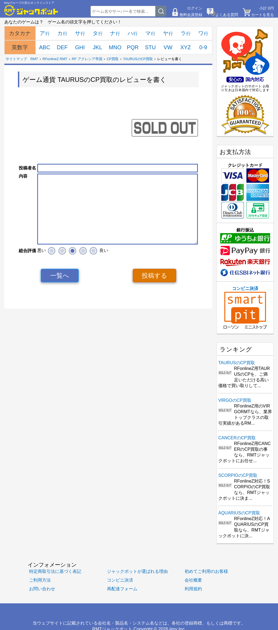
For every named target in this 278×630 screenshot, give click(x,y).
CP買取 (113, 59)
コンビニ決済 (245, 307)
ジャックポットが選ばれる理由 (137, 571)
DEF (62, 47)
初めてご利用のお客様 (206, 571)
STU (150, 47)
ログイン (194, 8)
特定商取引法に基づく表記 (55, 571)
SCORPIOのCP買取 (237, 475)
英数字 (20, 47)
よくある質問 (226, 15)
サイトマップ (16, 59)
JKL (97, 47)
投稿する (154, 275)
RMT (34, 59)
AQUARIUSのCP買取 (239, 513)
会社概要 (193, 580)
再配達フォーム (122, 588)
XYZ (185, 47)
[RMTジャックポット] (31, 10)
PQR (132, 47)
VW (168, 47)
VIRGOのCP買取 (234, 400)
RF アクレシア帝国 (87, 59)
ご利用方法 (40, 580)
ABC (44, 47)
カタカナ (20, 33)
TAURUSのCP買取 (138, 59)
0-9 (203, 47)
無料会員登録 (190, 15)
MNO (115, 47)
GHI (80, 47)
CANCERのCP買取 (237, 438)
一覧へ (59, 275)
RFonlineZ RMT (55, 59)
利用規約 (193, 588)
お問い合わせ (42, 588)
